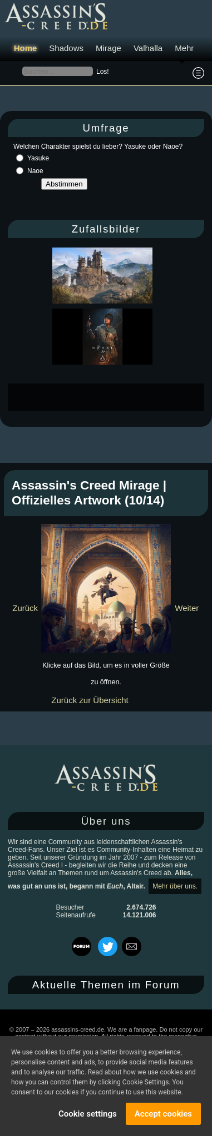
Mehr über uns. (175, 886)
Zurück (25, 608)
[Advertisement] (110, 397)
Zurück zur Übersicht (89, 700)
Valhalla (148, 48)
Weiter (187, 608)
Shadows (66, 48)
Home (25, 48)
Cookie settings (87, 1114)
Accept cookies (163, 1114)
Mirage (108, 48)
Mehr (184, 48)
